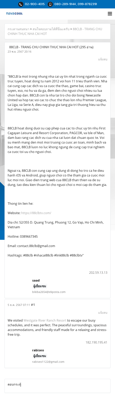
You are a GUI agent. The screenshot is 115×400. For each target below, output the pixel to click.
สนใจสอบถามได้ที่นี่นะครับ (51, 29)
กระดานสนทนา (18, 29)
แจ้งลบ (102, 59)
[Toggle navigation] (110, 14)
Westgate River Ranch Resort (45, 320)
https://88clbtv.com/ (36, 213)
